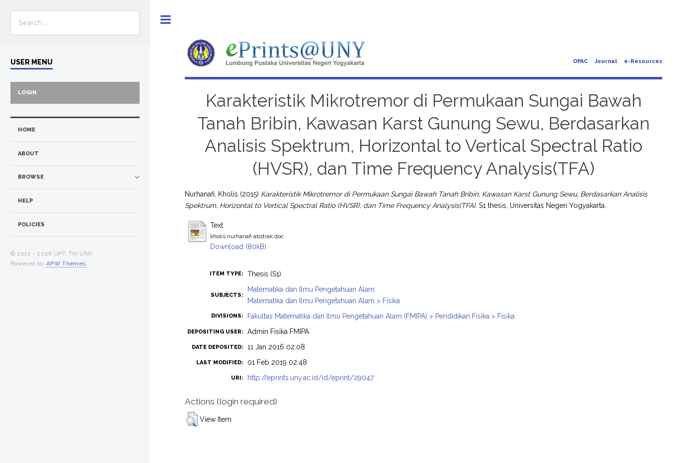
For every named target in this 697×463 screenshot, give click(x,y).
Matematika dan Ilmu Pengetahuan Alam (311, 289)
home (26, 130)
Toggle (165, 19)
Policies (31, 224)
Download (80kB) (238, 247)
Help (25, 201)
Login (27, 92)
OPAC (580, 61)
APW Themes (66, 263)
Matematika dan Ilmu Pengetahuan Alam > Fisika (323, 301)
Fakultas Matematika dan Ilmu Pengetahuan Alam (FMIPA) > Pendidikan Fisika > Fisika (381, 316)
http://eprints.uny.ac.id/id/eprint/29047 (310, 378)
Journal (606, 61)
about (28, 153)
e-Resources (643, 61)
